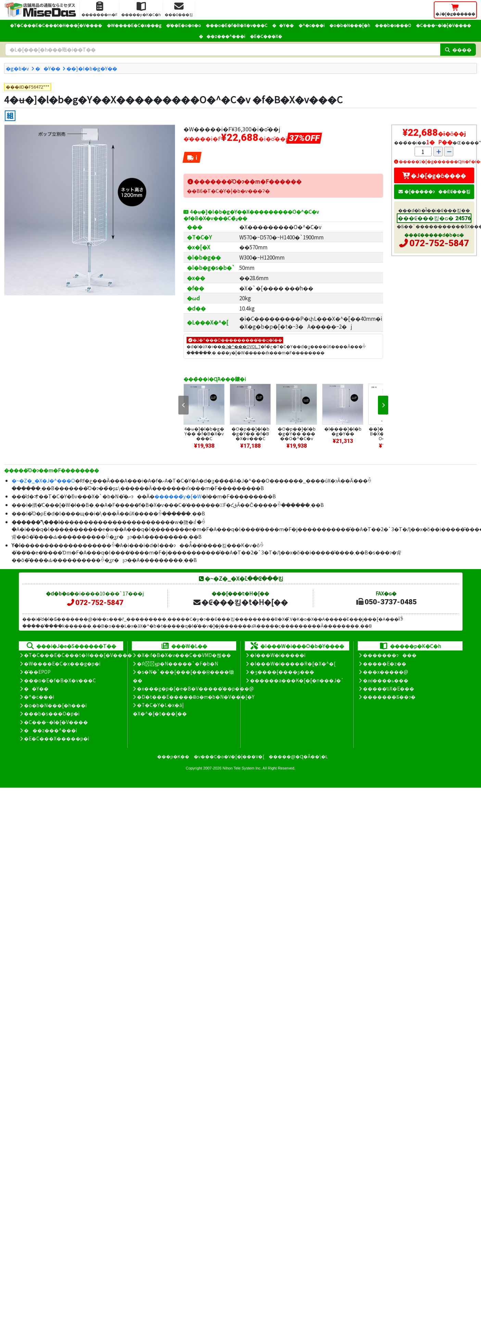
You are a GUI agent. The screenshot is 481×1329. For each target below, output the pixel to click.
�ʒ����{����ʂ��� (282, 671)
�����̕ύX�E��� (388, 688)
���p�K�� (173, 756)
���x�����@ (385, 671)
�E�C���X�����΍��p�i (56, 738)
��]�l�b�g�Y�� (91, 68)
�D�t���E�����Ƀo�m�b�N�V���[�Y (195, 696)
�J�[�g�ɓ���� (434, 175)
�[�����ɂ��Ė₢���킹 (434, 191)
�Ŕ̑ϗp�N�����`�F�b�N (177, 663)
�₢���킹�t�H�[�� (240, 602)
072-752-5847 (439, 243)
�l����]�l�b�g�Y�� (343, 431)
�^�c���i (312, 25)
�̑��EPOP (37, 671)
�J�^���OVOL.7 (241, 346)
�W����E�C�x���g (134, 25)
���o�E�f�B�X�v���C (236, 25)
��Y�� (283, 25)
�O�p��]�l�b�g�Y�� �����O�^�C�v (297, 433)
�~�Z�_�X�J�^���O (43, 480)
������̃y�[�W (178, 496)
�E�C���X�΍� (266, 36)
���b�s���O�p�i (51, 713)
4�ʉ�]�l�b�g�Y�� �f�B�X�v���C (204, 433)
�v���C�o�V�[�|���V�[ (229, 756)
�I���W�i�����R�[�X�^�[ (293, 663)
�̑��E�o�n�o (183, 25)
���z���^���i (222, 36)
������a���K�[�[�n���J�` (297, 680)
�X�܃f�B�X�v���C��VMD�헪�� (184, 655)
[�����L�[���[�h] (222, 49)
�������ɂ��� (390, 655)
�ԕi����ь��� (385, 680)
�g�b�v (17, 68)
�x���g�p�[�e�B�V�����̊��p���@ (195, 688)
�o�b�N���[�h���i (55, 705)
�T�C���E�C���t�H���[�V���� (56, 25)
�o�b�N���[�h (349, 25)
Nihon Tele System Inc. (242, 768)
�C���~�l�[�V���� (443, 25)
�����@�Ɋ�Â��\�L (298, 756)
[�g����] (10, 116)
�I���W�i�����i (277, 655)
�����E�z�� (384, 663)
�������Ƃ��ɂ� (389, 696)
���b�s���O (393, 25)
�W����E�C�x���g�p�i (62, 663)
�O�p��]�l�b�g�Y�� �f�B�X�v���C (250, 433)
